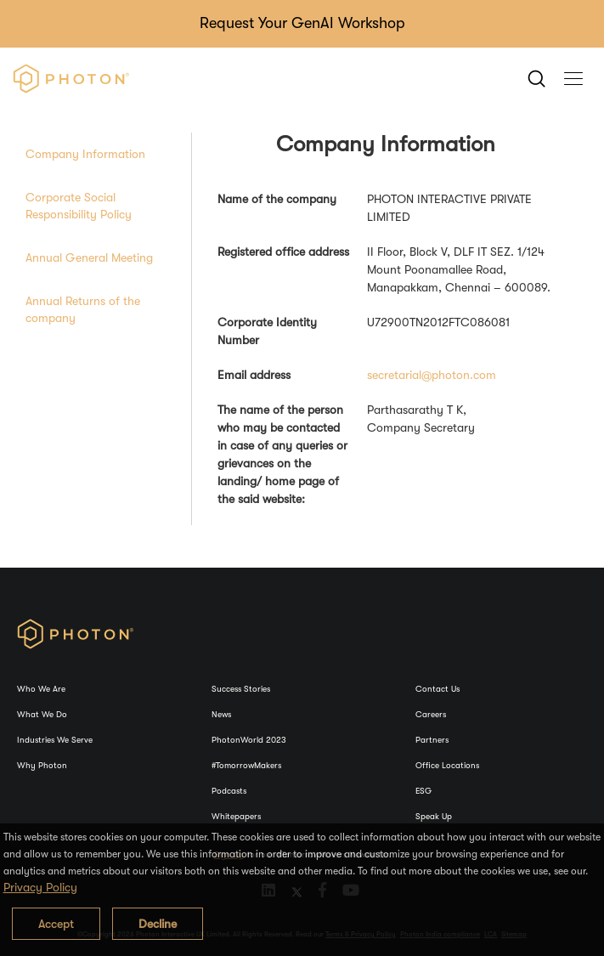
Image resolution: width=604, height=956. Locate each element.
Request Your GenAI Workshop (302, 22)
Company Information (85, 154)
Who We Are (41, 688)
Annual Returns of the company (82, 309)
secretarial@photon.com (431, 375)
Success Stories (241, 688)
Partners (432, 739)
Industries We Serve (55, 739)
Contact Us (437, 688)
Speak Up (433, 816)
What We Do (42, 714)
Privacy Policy (40, 887)
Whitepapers (236, 816)
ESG (423, 790)
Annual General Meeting (89, 257)
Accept (56, 924)
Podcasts (229, 790)
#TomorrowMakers (246, 765)
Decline (157, 924)
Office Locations (447, 765)
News (221, 714)
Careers (430, 714)
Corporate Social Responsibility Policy (78, 205)
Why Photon (42, 765)
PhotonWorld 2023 (249, 739)
